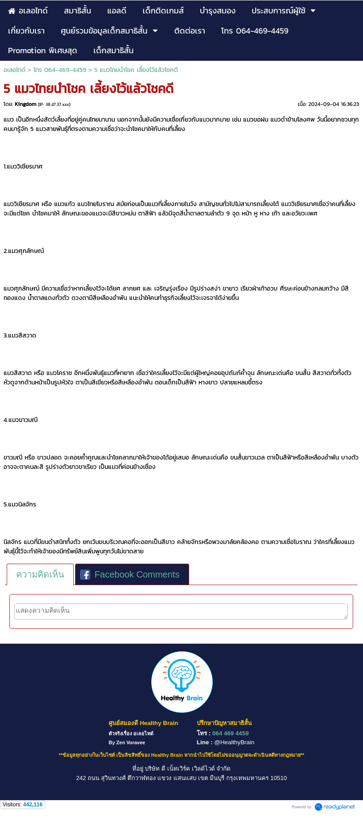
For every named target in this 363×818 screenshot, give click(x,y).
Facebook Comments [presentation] (130, 574)
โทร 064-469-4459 (60, 70)
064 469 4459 (230, 733)
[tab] (40, 574)
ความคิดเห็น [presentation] (40, 574)
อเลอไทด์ (14, 70)
